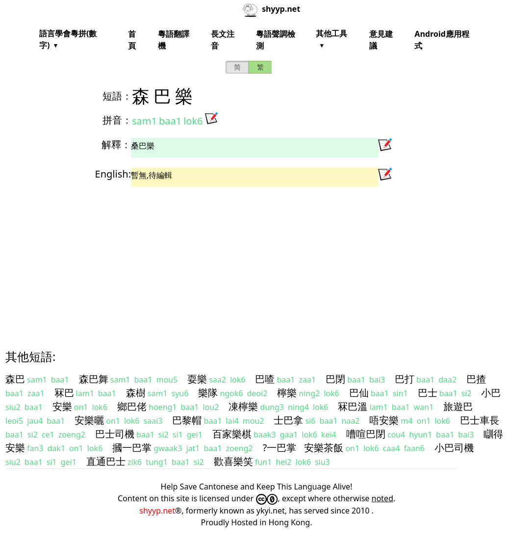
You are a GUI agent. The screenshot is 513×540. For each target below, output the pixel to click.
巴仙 (359, 392)
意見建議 (381, 39)
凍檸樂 (243, 406)
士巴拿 (288, 420)
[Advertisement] (256, 259)
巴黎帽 (187, 420)
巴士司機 (114, 433)
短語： (117, 96)
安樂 (62, 406)
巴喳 (265, 379)
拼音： (117, 120)
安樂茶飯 (323, 447)
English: (113, 173)
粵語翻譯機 (173, 39)
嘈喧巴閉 (365, 433)
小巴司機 (454, 447)
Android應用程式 (441, 39)
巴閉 (335, 379)
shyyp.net (157, 510)
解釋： (116, 144)
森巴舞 (93, 379)
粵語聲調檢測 (275, 39)
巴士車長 (479, 420)
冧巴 (64, 392)
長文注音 (222, 39)
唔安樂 (384, 420)
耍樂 (197, 379)
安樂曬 (89, 420)
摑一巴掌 (132, 447)
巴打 (404, 379)
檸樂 (287, 392)
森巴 (15, 379)
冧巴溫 (352, 406)
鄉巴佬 (132, 406)
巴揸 (476, 379)
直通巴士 (106, 461)
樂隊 (208, 392)
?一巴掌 (279, 447)
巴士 (427, 392)
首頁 (132, 39)
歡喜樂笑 (233, 461)
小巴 (491, 392)
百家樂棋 (232, 433)
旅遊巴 (458, 406)
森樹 (136, 392)
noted (382, 498)
